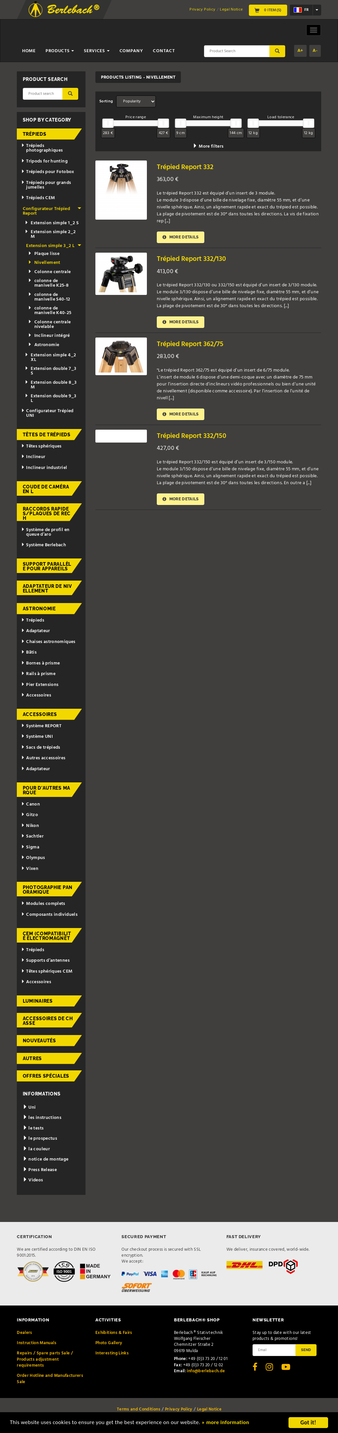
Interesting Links (112, 1353)
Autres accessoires (43, 758)
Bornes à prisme (40, 663)
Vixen (29, 869)
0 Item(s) (268, 10)
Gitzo (29, 815)
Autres (32, 1058)
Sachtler (32, 836)
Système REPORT (41, 726)
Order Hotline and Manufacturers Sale (50, 1378)
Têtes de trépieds (47, 434)
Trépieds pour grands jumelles (46, 185)
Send (306, 1349)
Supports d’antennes (45, 960)
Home (29, 51)
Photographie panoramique (48, 890)
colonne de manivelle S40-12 (49, 297)
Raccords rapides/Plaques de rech (47, 513)
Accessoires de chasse (48, 1021)
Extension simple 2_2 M (50, 234)
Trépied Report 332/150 (191, 436)
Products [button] (60, 51)
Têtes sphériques (41, 446)
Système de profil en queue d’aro (45, 532)
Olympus (33, 858)
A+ (300, 50)
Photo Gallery (108, 1343)
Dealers (24, 1332)
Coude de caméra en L (46, 489)
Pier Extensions (39, 685)
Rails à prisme (38, 674)
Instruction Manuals (36, 1343)
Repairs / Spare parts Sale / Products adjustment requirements (45, 1359)
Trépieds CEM (38, 198)
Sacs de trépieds (40, 747)
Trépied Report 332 (185, 167)
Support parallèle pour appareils (47, 566)
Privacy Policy (202, 9)
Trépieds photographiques (42, 148)
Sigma (30, 847)
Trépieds (35, 134)
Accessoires (36, 695)
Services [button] (96, 51)
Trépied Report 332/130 (191, 259)
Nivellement (44, 263)
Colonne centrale (49, 272)
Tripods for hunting (44, 161)
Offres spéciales (46, 1076)
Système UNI (37, 736)
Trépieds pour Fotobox (47, 172)
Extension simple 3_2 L (53, 246)
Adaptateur (35, 631)
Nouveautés (39, 1040)
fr (301, 10)
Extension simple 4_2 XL (50, 357)
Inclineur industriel (44, 468)
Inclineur (33, 457)
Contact (164, 51)
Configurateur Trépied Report (52, 211)
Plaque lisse (43, 254)
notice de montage (46, 1159)
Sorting (106, 101)
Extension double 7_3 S (50, 371)
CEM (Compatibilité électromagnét (47, 936)
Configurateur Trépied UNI (47, 413)
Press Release (40, 1170)
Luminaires (38, 1001)
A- (315, 50)
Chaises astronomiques (48, 642)
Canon (30, 804)
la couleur (36, 1149)
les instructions (42, 1118)
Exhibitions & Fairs (113, 1332)
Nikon (30, 826)
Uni (29, 1107)
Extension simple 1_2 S (52, 223)
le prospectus (40, 1138)
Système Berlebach (43, 545)
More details (180, 237)
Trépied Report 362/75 (190, 344)
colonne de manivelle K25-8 (48, 283)
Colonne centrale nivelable (49, 324)
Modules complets (43, 904)
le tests (33, 1128)
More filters (208, 146)
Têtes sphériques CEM (46, 971)
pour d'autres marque (46, 790)
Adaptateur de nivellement (47, 588)
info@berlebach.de (206, 1371)
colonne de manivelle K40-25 (49, 311)
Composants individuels (49, 914)
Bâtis (29, 652)
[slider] (108, 123)
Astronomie (43, 345)
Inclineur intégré (49, 336)
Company (131, 51)
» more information (226, 1424)
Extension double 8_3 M (51, 385)
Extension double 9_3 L (50, 398)
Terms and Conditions (138, 1409)
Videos (33, 1180)
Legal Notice (231, 9)
